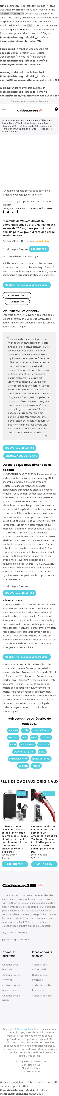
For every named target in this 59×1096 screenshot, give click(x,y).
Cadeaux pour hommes (25, 120)
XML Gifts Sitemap (31, 1071)
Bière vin (45, 120)
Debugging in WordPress (18, 29)
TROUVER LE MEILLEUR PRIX (19, 448)
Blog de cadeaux (31, 1068)
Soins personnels (18, 758)
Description (17, 301)
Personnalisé (27, 744)
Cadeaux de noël (41, 995)
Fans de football (42, 730)
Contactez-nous (31, 1064)
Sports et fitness (41, 758)
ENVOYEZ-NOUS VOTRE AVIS (21, 456)
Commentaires (17, 295)
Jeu (25, 737)
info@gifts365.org (17, 932)
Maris (34, 737)
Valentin (23, 765)
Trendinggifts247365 (15, 939)
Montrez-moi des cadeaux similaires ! (26, 285)
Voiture (36, 765)
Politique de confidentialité (31, 1061)
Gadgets (13, 737)
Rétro (42, 751)
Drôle (25, 730)
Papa (13, 744)
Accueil (6, 120)
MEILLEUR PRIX (39, 249)
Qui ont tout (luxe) (24, 751)
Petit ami (44, 744)
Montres (46, 737)
